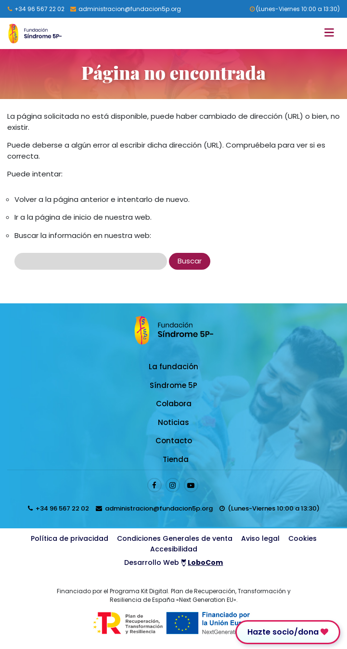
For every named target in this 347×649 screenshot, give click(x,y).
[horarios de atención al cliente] (269, 508)
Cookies (302, 538)
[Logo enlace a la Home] (35, 33)
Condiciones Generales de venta (174, 538)
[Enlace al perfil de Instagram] (173, 485)
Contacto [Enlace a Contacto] (173, 441)
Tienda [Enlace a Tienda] (176, 459)
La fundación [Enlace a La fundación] (173, 367)
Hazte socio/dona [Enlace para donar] (287, 631)
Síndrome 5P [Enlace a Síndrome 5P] (173, 385)
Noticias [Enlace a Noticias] (173, 422)
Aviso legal (260, 538)
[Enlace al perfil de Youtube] (191, 485)
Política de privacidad (69, 538)
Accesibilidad (173, 549)
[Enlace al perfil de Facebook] (154, 485)
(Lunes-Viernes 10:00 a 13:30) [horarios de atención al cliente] (295, 9)
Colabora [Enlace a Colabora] (174, 404)
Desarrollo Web (173, 562)
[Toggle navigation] (332, 33)
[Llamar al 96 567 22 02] (36, 9)
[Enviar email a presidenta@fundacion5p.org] (125, 9)
